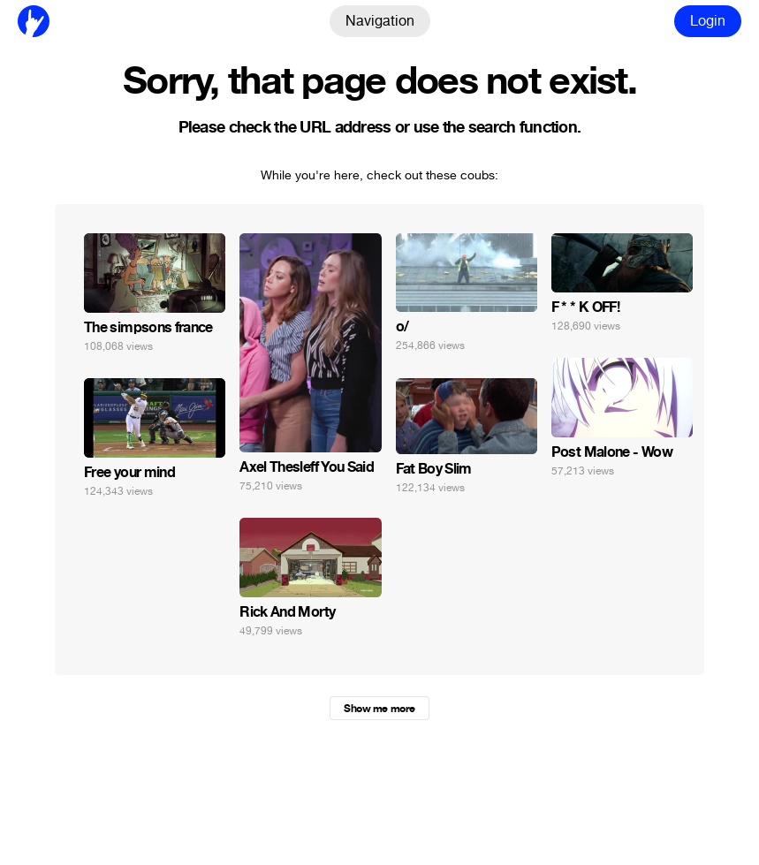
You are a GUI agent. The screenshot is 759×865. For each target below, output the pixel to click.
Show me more (379, 709)
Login (707, 20)
